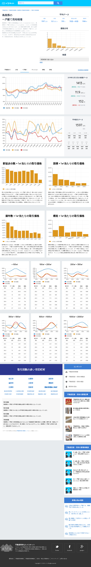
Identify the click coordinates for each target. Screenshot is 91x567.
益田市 (11, 383)
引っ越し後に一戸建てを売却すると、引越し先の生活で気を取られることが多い (77, 463)
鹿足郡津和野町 (8, 391)
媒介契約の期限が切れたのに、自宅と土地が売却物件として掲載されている (79, 526)
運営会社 (11, 558)
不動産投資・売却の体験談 (77, 376)
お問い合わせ (63, 558)
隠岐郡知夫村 (54, 394)
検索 (41, 62)
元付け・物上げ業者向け (43, 558)
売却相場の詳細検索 (83, 70)
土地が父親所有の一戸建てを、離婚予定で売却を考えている (79, 506)
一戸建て (24, 69)
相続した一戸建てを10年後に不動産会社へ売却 (77, 490)
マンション (35, 69)
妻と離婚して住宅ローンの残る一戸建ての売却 (79, 519)
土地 (16, 69)
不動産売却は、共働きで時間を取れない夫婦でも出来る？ (77, 428)
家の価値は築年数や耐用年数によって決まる (77, 411)
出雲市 (30, 379)
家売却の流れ (73, 386)
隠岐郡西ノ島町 (42, 394)
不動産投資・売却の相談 (76, 381)
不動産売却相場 (73, 371)
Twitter (57, 550)
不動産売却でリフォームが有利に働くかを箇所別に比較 (77, 437)
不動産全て (7, 69)
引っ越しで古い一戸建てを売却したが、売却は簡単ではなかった (77, 454)
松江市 (11, 379)
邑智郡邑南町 (30, 391)
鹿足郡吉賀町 (42, 391)
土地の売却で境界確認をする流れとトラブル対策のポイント (77, 419)
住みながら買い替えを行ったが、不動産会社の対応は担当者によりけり (77, 472)
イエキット (44, 563)
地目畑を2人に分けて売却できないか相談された (79, 534)
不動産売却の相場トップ (22, 430)
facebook (69, 550)
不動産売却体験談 (30, 558)
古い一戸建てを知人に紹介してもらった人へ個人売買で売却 (77, 481)
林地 (50, 69)
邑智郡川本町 (8, 394)
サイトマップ (54, 558)
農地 (43, 69)
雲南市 (51, 383)
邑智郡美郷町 (19, 394)
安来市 (30, 387)
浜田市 (51, 379)
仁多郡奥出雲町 (20, 391)
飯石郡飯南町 (54, 391)
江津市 (11, 387)
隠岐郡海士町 (30, 394)
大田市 (30, 383)
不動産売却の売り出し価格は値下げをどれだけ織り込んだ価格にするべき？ (77, 402)
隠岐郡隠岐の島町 (51, 387)
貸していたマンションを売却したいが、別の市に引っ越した (79, 512)
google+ (82, 550)
